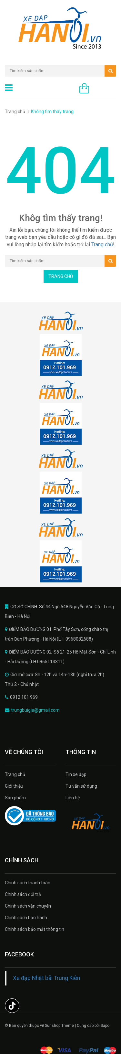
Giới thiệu (14, 786)
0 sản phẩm (104, 88)
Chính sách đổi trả (23, 894)
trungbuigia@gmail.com (35, 710)
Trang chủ (15, 111)
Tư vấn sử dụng (81, 786)
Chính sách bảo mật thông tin (34, 929)
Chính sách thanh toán (27, 882)
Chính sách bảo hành (26, 917)
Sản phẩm (15, 797)
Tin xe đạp (76, 774)
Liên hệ (73, 797)
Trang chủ (15, 774)
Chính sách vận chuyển (28, 906)
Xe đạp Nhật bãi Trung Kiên (46, 978)
